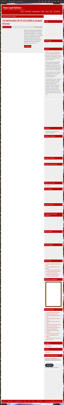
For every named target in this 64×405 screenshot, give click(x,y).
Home (22, 11)
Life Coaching (20, 1)
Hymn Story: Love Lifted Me (53, 333)
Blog (51, 11)
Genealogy (4, 1)
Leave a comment (38, 27)
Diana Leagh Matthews (12, 7)
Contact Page (57, 11)
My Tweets (47, 185)
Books (42, 11)
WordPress (53, 401)
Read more (27, 46)
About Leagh (28, 11)
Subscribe (49, 365)
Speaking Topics (36, 11)
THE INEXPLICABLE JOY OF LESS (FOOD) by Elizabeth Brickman (22, 22)
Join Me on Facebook (50, 158)
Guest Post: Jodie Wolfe (52, 276)
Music (47, 11)
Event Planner (12, 1)
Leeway (59, 401)
